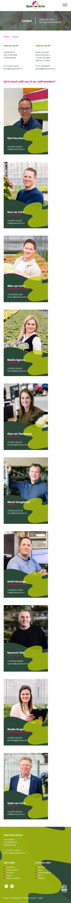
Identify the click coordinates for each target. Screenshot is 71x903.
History (9, 875)
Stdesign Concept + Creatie (32, 898)
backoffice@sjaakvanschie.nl (18, 445)
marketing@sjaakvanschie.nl (18, 740)
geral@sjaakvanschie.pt (46, 69)
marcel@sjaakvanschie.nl (17, 513)
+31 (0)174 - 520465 (12, 850)
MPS (39, 875)
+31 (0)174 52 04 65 (14, 146)
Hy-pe (40, 870)
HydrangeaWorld (44, 873)
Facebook (41, 867)
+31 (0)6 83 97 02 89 (15, 661)
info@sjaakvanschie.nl (13, 69)
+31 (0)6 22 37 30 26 (15, 590)
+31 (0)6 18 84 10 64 (15, 294)
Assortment (10, 867)
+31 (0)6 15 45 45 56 (15, 510)
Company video (12, 870)
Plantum (41, 878)
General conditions (13, 878)
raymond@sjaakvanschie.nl (18, 664)
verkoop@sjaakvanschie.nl (17, 297)
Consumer (10, 873)
